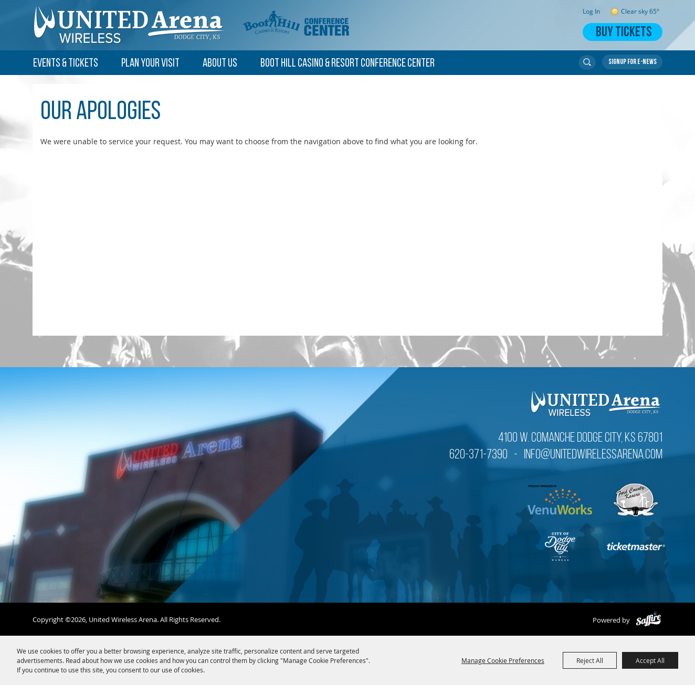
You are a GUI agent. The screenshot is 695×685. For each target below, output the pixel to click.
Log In (591, 11)
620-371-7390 (478, 455)
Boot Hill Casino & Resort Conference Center (347, 64)
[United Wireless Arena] (130, 25)
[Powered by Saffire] (648, 620)
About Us (220, 64)
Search (587, 62)
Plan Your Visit (150, 64)
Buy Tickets (623, 33)
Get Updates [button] (632, 62)
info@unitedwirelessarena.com (593, 455)
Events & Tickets (65, 64)
